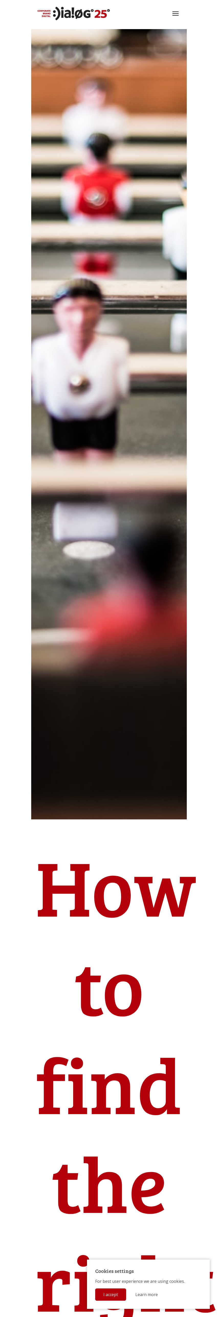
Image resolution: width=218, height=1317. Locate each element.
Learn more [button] (146, 1294)
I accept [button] (110, 1294)
